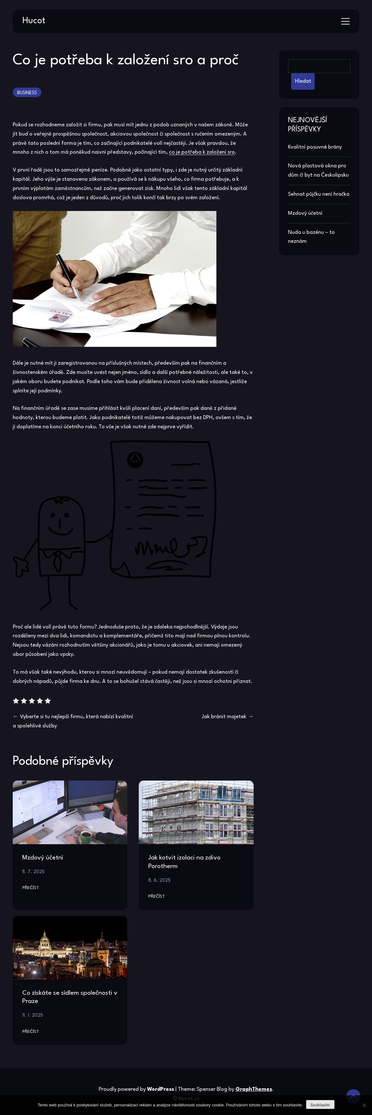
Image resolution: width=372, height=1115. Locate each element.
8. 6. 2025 (159, 880)
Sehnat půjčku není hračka (318, 194)
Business (27, 93)
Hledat (303, 81)
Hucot (33, 21)
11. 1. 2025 (32, 1015)
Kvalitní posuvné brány (315, 147)
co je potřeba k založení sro (202, 152)
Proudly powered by (137, 1089)
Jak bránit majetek (224, 716)
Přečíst (30, 888)
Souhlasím (320, 1105)
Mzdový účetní (42, 858)
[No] (364, 1105)
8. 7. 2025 (33, 872)
